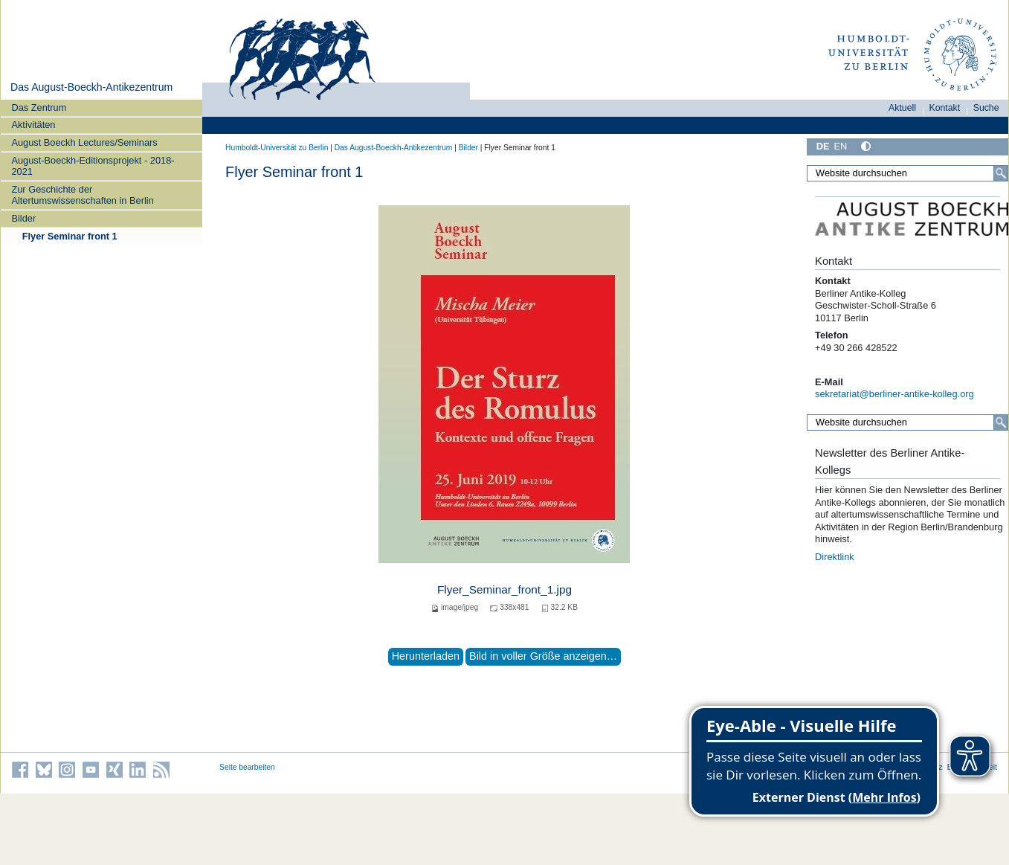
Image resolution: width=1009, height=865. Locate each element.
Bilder (23, 218)
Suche (986, 108)
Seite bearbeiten (247, 767)
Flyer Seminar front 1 (69, 236)
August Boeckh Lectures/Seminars (84, 142)
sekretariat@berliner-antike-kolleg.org (894, 393)
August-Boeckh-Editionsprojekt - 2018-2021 (92, 166)
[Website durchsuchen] (907, 173)
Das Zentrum (38, 107)
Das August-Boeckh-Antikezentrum (91, 87)
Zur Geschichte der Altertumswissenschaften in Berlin (82, 195)
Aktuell (902, 108)
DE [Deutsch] (823, 146)
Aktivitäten (33, 124)
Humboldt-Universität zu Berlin (276, 148)
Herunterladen (426, 656)
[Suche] (1000, 173)
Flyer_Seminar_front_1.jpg (504, 589)
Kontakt (945, 108)
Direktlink (834, 556)
